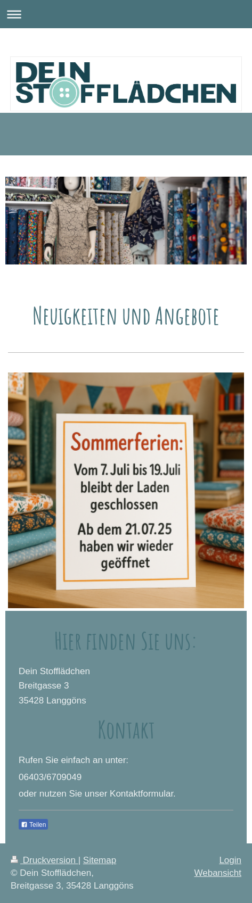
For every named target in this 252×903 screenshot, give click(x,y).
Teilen (33, 825)
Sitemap (99, 860)
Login (230, 860)
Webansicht (217, 873)
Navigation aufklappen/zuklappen (126, 14)
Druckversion (44, 860)
